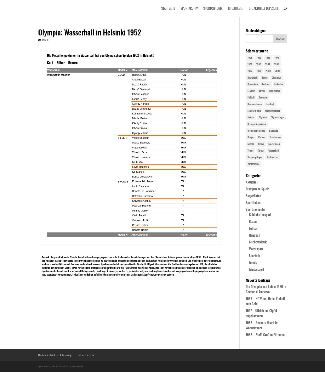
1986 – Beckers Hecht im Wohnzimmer (262, 325)
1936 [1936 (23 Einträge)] (268, 57)
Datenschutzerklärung (55, 355)
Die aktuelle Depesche (264, 9)
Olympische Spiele (257, 188)
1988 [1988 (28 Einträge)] (276, 64)
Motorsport (256, 248)
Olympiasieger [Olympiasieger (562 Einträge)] (278, 117)
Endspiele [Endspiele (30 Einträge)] (279, 84)
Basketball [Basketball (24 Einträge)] (252, 77)
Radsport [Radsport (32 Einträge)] (273, 130)
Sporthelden (253, 202)
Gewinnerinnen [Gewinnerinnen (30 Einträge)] (254, 104)
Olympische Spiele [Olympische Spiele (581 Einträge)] (256, 130)
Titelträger (236, 9)
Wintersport (256, 269)
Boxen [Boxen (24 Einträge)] (265, 77)
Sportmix (255, 255)
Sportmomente (255, 209)
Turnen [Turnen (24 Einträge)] (261, 150)
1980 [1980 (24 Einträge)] (258, 64)
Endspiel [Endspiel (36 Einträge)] (266, 84)
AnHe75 (45, 39)
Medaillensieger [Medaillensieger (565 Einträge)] (272, 110)
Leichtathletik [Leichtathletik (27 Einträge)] (254, 110)
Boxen (253, 221)
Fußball (253, 228)
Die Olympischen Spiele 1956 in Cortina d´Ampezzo (266, 289)
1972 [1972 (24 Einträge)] (276, 57)
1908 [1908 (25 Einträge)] (249, 57)
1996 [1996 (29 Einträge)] (258, 71)
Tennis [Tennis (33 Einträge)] (250, 150)
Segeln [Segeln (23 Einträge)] (250, 144)
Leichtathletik (258, 241)
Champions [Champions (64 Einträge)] (252, 84)
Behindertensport (260, 214)
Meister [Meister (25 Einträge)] (251, 117)
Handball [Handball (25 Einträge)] (270, 104)
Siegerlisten (253, 195)
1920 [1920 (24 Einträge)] (259, 57)
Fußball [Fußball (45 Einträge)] (251, 97)
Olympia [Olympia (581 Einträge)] (263, 117)
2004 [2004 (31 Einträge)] (277, 71)
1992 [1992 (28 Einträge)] (249, 71)
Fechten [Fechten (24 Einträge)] (251, 90)
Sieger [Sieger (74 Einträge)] (261, 144)
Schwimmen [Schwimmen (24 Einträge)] (275, 137)
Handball (254, 235)
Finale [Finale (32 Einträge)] (262, 90)
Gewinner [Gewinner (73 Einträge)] (263, 97)
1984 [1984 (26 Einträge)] (267, 64)
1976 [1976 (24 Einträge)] (249, 64)
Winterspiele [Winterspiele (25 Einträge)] (253, 163)
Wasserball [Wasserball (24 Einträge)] (273, 150)
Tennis (253, 262)
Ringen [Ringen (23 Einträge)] (250, 137)
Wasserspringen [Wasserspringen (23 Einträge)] (255, 157)
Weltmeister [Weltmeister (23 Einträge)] (272, 157)
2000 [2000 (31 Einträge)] (268, 71)
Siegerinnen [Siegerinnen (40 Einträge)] (274, 144)
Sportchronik (213, 9)
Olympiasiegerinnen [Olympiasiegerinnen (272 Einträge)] (256, 124)
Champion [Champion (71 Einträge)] (276, 77)
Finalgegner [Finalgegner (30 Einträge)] (274, 90)
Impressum (86, 355)
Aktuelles (252, 182)
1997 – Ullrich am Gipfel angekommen (261, 313)
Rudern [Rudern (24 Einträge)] (261, 137)
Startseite (168, 9)
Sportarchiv (189, 9)
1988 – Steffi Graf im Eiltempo (265, 334)
